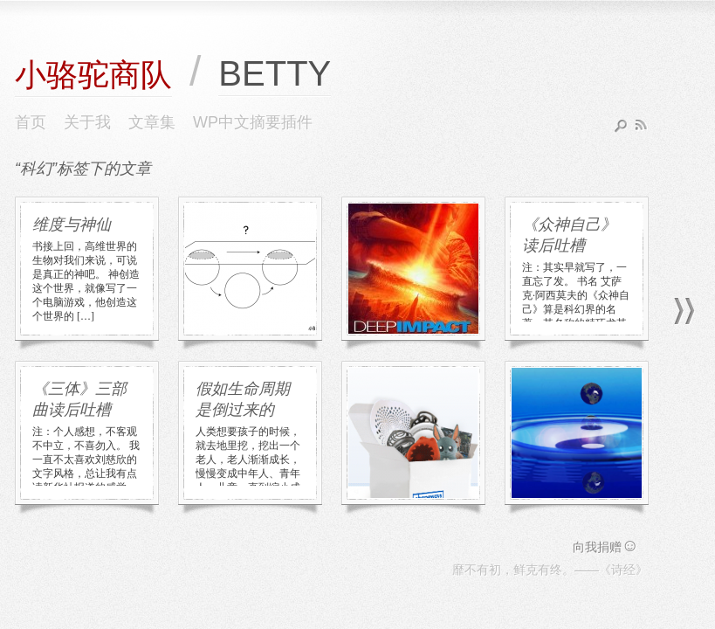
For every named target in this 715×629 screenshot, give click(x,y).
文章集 (151, 122)
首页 (30, 122)
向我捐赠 (606, 547)
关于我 (87, 122)
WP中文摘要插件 (253, 122)
